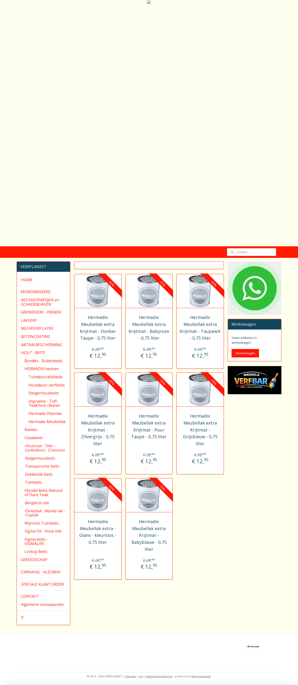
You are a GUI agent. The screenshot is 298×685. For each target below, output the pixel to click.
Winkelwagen (245, 353)
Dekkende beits (38, 474)
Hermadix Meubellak (47, 421)
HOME (26, 279)
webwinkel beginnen (159, 676)
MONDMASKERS (36, 291)
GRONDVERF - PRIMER (41, 312)
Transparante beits (42, 466)
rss (141, 676)
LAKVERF (28, 320)
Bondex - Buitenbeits (44, 360)
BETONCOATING (35, 336)
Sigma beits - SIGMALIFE (36, 541)
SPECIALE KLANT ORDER (42, 584)
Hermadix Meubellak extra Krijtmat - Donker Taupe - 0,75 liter (98, 327)
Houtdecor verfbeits (46, 385)
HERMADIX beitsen (42, 368)
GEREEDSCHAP (34, 559)
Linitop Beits (36, 551)
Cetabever (34, 437)
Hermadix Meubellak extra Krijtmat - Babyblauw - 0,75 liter (149, 535)
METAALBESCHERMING (41, 344)
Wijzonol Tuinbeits (41, 523)
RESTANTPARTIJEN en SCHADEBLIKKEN (40, 302)
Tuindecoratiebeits (45, 377)
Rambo (31, 429)
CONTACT (29, 596)
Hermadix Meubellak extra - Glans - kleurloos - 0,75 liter (98, 532)
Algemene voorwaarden (42, 604)
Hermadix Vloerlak (45, 413)
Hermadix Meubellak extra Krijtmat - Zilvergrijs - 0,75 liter (98, 429)
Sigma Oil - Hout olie (43, 531)
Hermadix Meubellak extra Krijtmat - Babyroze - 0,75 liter (149, 327)
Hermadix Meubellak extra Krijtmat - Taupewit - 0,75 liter (200, 327)
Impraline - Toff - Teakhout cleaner (44, 403)
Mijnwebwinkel (201, 676)
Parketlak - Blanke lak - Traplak (45, 513)
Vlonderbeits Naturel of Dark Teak (44, 492)
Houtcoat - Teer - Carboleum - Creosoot (45, 448)
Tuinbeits (33, 482)
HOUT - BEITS (33, 352)
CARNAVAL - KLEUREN (40, 572)
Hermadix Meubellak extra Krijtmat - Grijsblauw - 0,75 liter (200, 429)
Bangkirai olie (37, 502)
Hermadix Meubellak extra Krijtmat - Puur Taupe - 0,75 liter (149, 426)
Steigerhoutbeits (43, 393)
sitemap (130, 676)
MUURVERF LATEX (37, 328)
